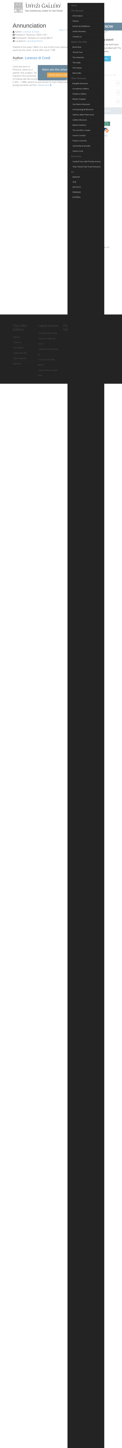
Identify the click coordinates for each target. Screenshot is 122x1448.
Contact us (77, 36)
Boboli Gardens (79, 125)
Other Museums (78, 78)
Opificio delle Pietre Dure (83, 114)
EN (72, 172)
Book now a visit (59, 75)
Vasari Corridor (79, 135)
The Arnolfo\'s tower (81, 130)
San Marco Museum (81, 104)
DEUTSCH (77, 187)
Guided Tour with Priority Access (87, 161)
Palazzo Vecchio (80, 140)
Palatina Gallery (80, 93)
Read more (45, 85)
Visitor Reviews (79, 31)
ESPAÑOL (77, 197)
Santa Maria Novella (81, 146)
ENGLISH (76, 177)
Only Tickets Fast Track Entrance (87, 166)
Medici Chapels (79, 99)
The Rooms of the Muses (48, 333)
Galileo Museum (80, 120)
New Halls (77, 73)
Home (74, 5)
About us (16, 337)
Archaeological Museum (83, 109)
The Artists (77, 67)
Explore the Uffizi (79, 41)
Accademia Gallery (81, 88)
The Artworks (78, 57)
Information (78, 15)
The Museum (77, 10)
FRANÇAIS (77, 192)
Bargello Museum (80, 83)
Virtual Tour (78, 52)
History (76, 21)
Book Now (77, 47)
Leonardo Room (35, 40)
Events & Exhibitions (81, 26)
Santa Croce (78, 151)
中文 (74, 182)
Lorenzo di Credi (31, 31)
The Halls (77, 62)
